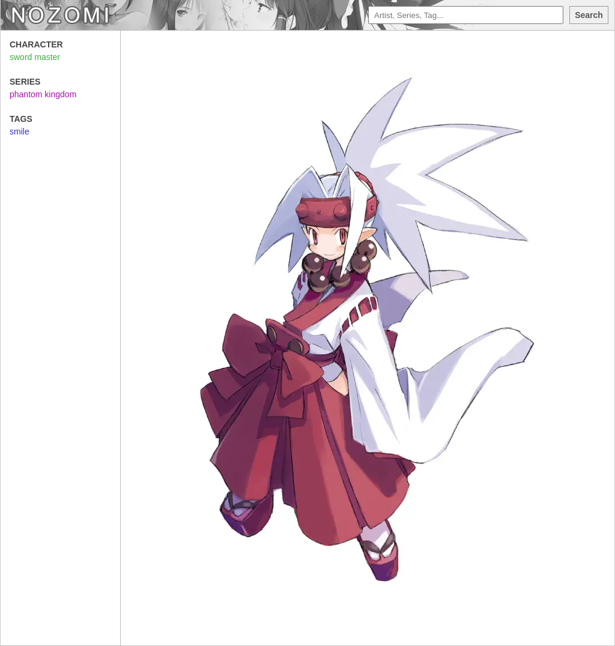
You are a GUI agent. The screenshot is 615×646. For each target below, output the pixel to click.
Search (589, 15)
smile (19, 131)
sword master (35, 57)
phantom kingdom (43, 94)
